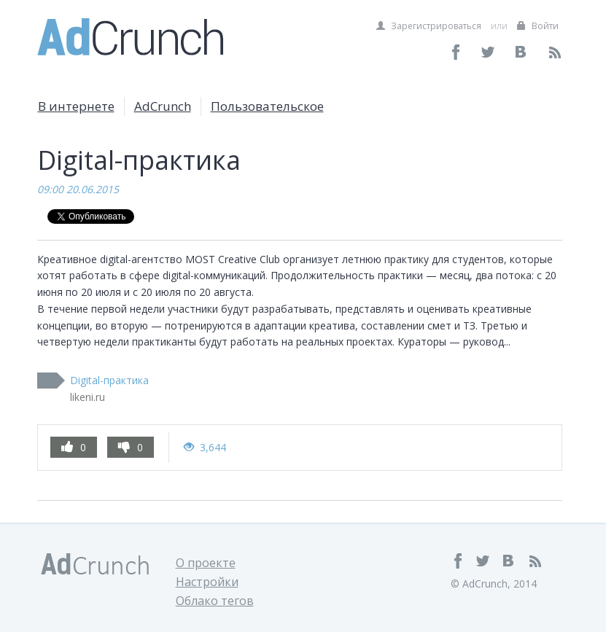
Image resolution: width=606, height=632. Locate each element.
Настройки (207, 582)
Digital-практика (109, 380)
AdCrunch (162, 106)
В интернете (76, 106)
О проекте (206, 563)
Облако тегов (215, 601)
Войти (538, 26)
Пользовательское (267, 106)
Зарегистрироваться (428, 26)
